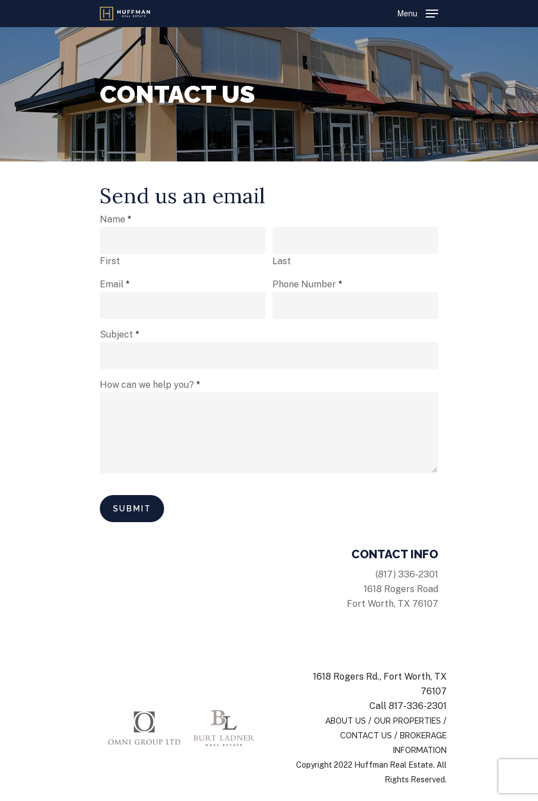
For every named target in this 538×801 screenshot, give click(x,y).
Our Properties (407, 720)
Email (115, 284)
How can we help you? (150, 384)
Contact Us (366, 735)
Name (115, 219)
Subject (119, 334)
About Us (345, 720)
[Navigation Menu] (417, 13)
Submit (132, 508)
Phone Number (307, 284)
